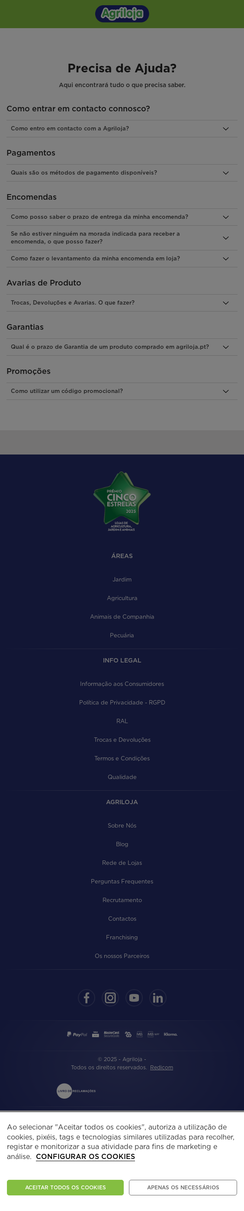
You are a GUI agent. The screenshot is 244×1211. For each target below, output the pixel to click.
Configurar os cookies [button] (85, 1157)
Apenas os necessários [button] (183, 1187)
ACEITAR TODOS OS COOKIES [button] (65, 1187)
